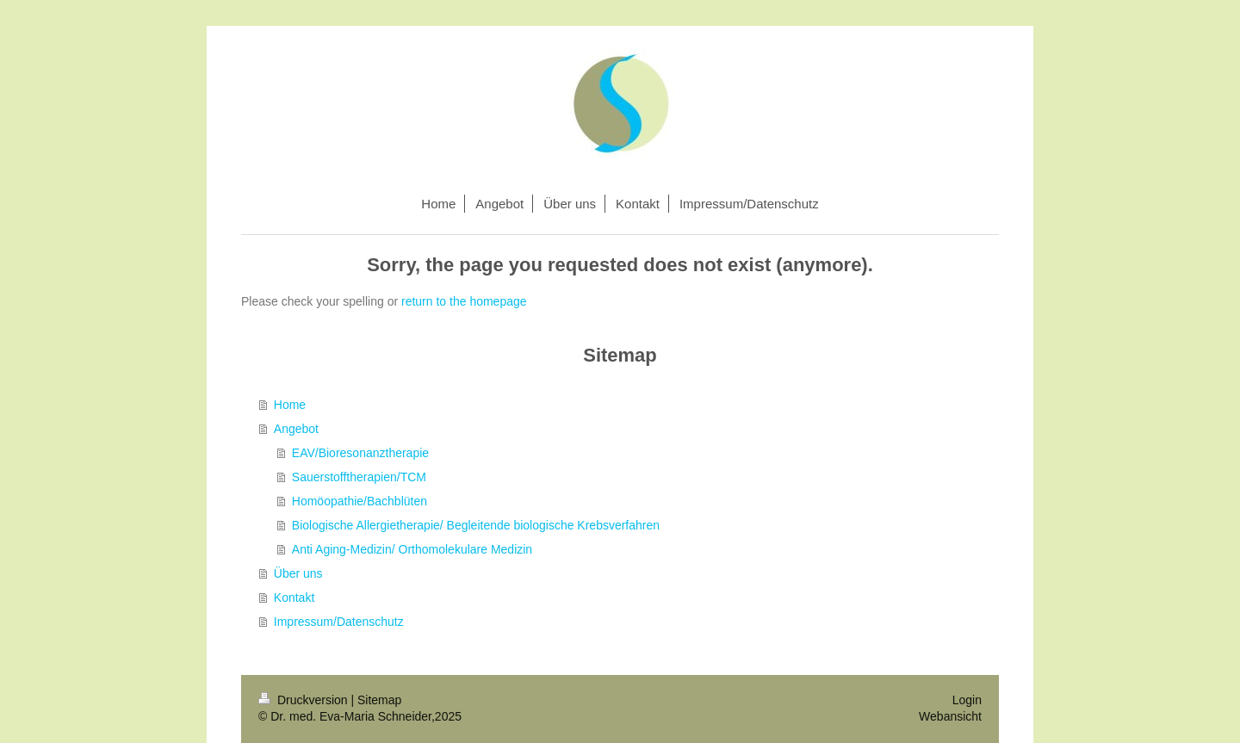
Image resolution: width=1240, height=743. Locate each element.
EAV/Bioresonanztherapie (360, 453)
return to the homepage (464, 301)
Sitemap (379, 700)
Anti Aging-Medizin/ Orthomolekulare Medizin (412, 549)
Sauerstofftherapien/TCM (359, 477)
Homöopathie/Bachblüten (359, 501)
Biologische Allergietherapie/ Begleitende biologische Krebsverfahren (476, 525)
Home (290, 405)
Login (967, 700)
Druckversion (304, 700)
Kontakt (294, 597)
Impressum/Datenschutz (339, 621)
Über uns (298, 573)
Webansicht (950, 716)
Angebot (296, 429)
